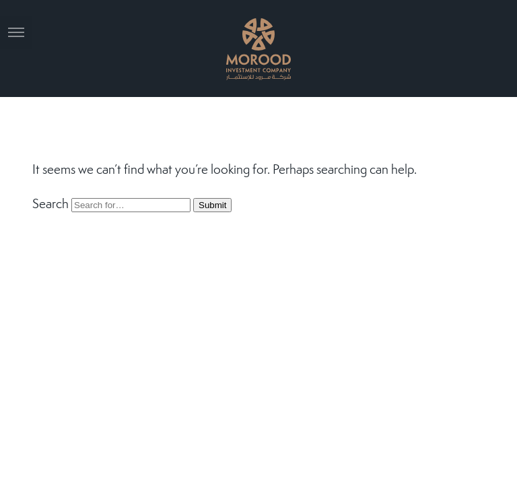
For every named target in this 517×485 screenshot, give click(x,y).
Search (50, 205)
